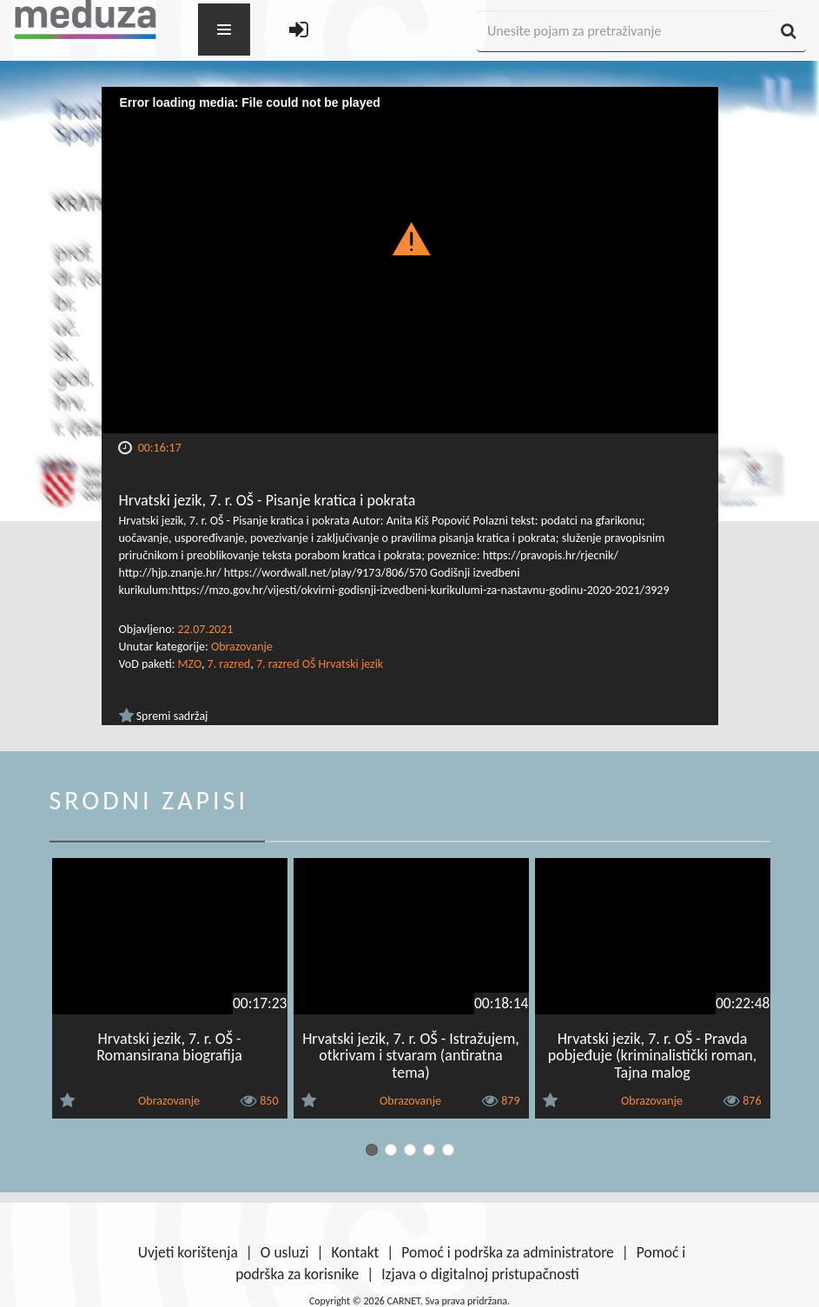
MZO (189, 664)
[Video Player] (410, 260)
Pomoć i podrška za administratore (507, 1252)
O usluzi (285, 1252)
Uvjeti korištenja (188, 1252)
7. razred (229, 664)
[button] (409, 238)
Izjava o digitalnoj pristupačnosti (480, 1274)
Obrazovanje (242, 646)
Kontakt (356, 1252)
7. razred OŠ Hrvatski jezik (319, 664)
